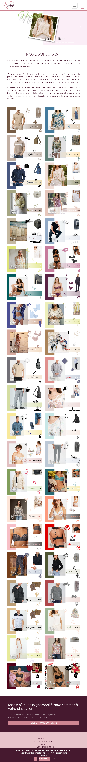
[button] (6, 27)
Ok (35, 759)
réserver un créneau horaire (43, 723)
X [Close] (54, 759)
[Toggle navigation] (75, 6)
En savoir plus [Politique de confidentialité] (44, 759)
